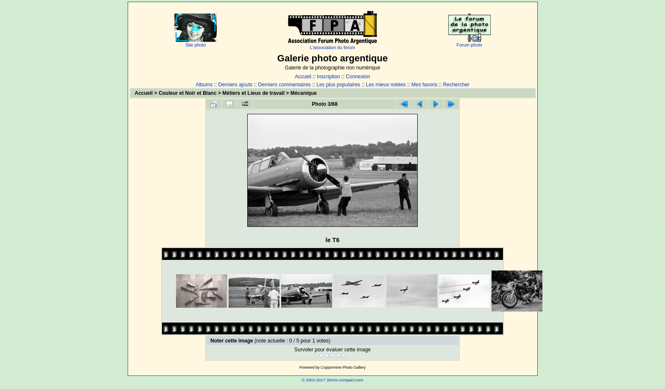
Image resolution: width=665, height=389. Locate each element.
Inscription (328, 77)
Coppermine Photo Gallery (343, 367)
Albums (204, 85)
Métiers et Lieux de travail (253, 93)
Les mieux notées (386, 85)
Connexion (358, 77)
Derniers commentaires (284, 85)
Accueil (303, 77)
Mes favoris (424, 85)
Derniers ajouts (235, 85)
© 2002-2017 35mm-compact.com (332, 380)
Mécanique (304, 93)
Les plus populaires (338, 85)
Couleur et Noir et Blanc (188, 93)
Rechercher (456, 85)
